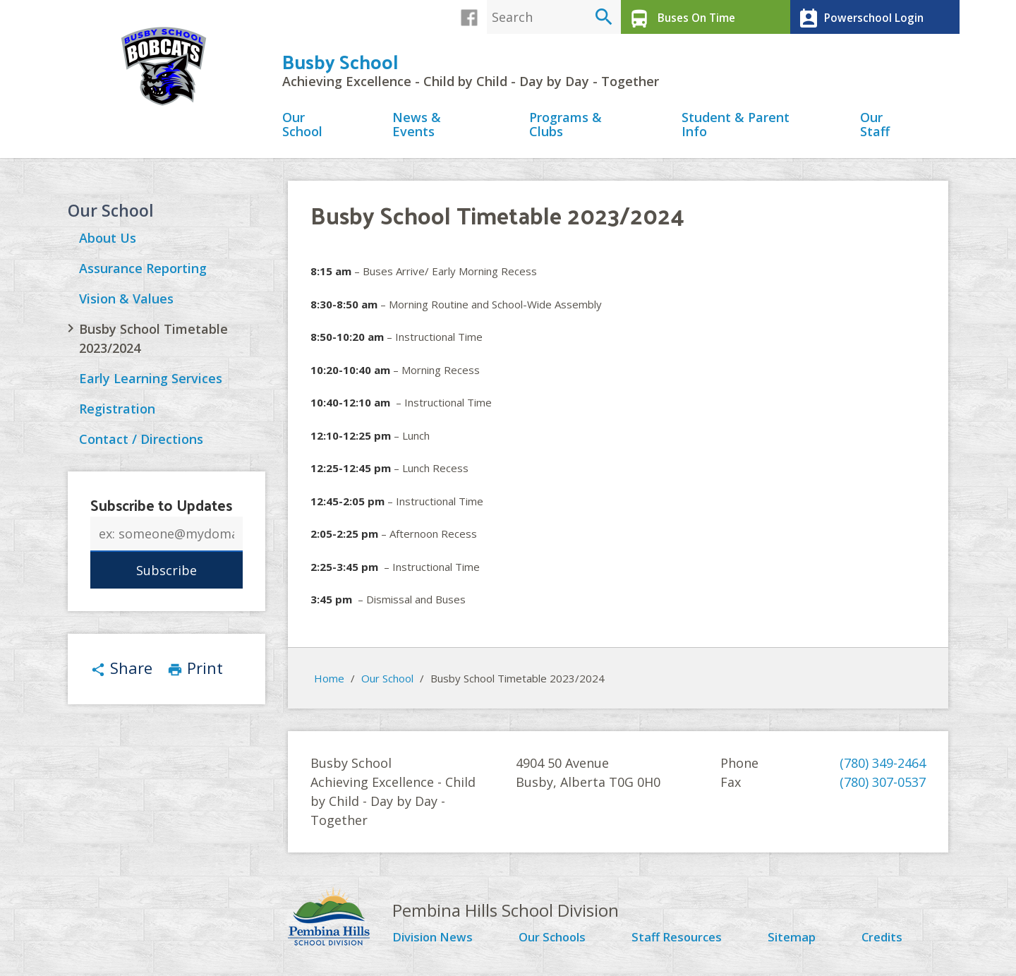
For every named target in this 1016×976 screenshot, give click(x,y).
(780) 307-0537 (883, 786)
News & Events (416, 128)
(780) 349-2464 (883, 767)
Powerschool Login (857, 17)
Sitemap (796, 941)
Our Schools (557, 941)
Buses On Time (679, 17)
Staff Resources (682, 941)
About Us (107, 242)
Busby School (340, 64)
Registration (117, 413)
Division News (436, 941)
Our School (302, 128)
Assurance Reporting (143, 273)
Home (329, 682)
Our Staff (875, 128)
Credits (885, 941)
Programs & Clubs (565, 128)
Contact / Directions (141, 443)
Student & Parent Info (736, 128)
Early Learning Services (150, 383)
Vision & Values (126, 303)
